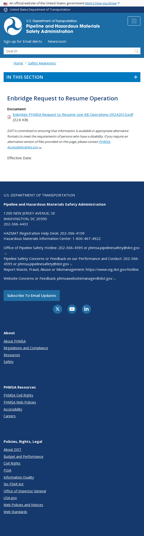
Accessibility (13, 409)
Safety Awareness (42, 63)
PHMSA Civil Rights (18, 395)
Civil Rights (12, 463)
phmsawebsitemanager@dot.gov (86, 278)
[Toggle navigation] (134, 21)
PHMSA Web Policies (20, 402)
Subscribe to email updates (31, 295)
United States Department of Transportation (40, 9)
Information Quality (19, 477)
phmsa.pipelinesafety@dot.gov (45, 263)
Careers (10, 416)
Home (18, 63)
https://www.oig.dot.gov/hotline (112, 269)
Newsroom (57, 41)
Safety (8, 361)
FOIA (7, 470)
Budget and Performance (23, 456)
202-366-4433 (16, 224)
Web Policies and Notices (23, 504)
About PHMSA (15, 341)
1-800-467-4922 (86, 238)
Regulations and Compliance (26, 348)
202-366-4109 (72, 233)
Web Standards (15, 511)
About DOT (12, 449)
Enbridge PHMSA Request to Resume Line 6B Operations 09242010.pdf (73, 114)
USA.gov (10, 497)
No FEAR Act (14, 484)
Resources (12, 355)
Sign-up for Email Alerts (23, 41)
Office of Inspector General (25, 491)
